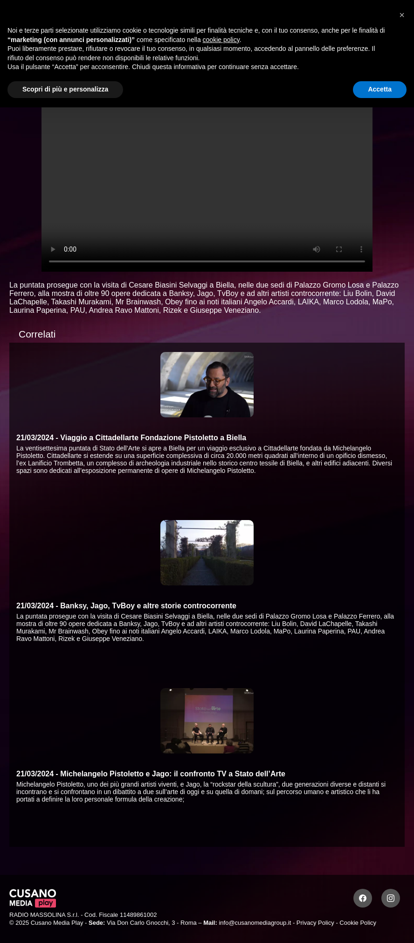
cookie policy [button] (221, 39)
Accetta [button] (380, 89)
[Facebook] (362, 898)
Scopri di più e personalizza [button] (65, 89)
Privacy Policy (315, 922)
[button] (401, 14)
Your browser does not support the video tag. (207, 178)
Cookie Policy (357, 922)
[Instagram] (390, 898)
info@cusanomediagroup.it (255, 922)
